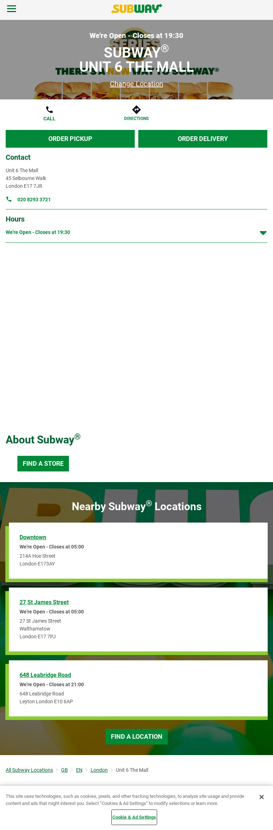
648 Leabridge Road (45, 675)
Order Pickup (70, 138)
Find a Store (43, 463)
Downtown (33, 537)
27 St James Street (44, 602)
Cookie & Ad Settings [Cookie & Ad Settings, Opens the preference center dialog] (134, 817)
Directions (136, 118)
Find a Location (136, 736)
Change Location (136, 84)
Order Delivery (203, 138)
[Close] (261, 797)
